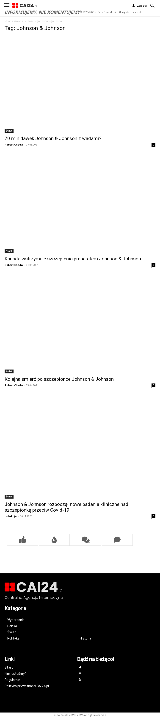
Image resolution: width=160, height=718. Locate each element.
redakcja (11, 516)
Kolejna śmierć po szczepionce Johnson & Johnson (59, 379)
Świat (9, 130)
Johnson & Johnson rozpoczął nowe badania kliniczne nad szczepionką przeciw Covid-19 (66, 507)
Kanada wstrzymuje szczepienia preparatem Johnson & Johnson (73, 259)
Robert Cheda (14, 144)
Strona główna (14, 21)
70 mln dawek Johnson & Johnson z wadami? (53, 138)
